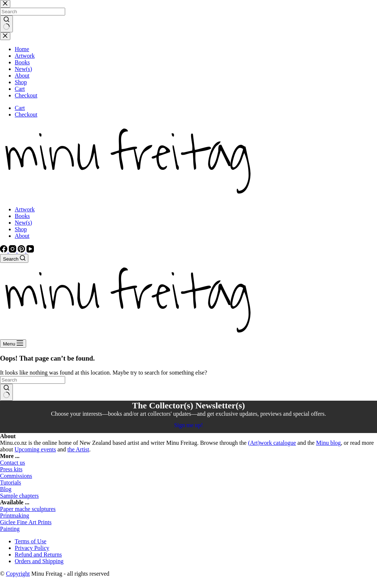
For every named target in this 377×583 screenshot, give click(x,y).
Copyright (18, 574)
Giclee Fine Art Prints (26, 522)
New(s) (23, 222)
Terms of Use (30, 541)
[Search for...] (32, 380)
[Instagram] (13, 250)
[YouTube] (30, 250)
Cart (20, 108)
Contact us (12, 462)
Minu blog (328, 443)
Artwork (25, 209)
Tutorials (10, 482)
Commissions (16, 476)
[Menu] (13, 343)
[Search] (14, 258)
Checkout (26, 114)
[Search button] (6, 392)
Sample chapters (19, 496)
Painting (10, 529)
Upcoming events (35, 449)
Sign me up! (188, 425)
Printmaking (14, 515)
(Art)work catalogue (272, 443)
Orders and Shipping (39, 561)
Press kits (11, 469)
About (22, 236)
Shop (21, 229)
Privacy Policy (32, 548)
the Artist (78, 449)
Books (22, 216)
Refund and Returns (38, 554)
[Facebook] (4, 250)
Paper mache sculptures (28, 509)
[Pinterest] (22, 250)
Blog (5, 489)
